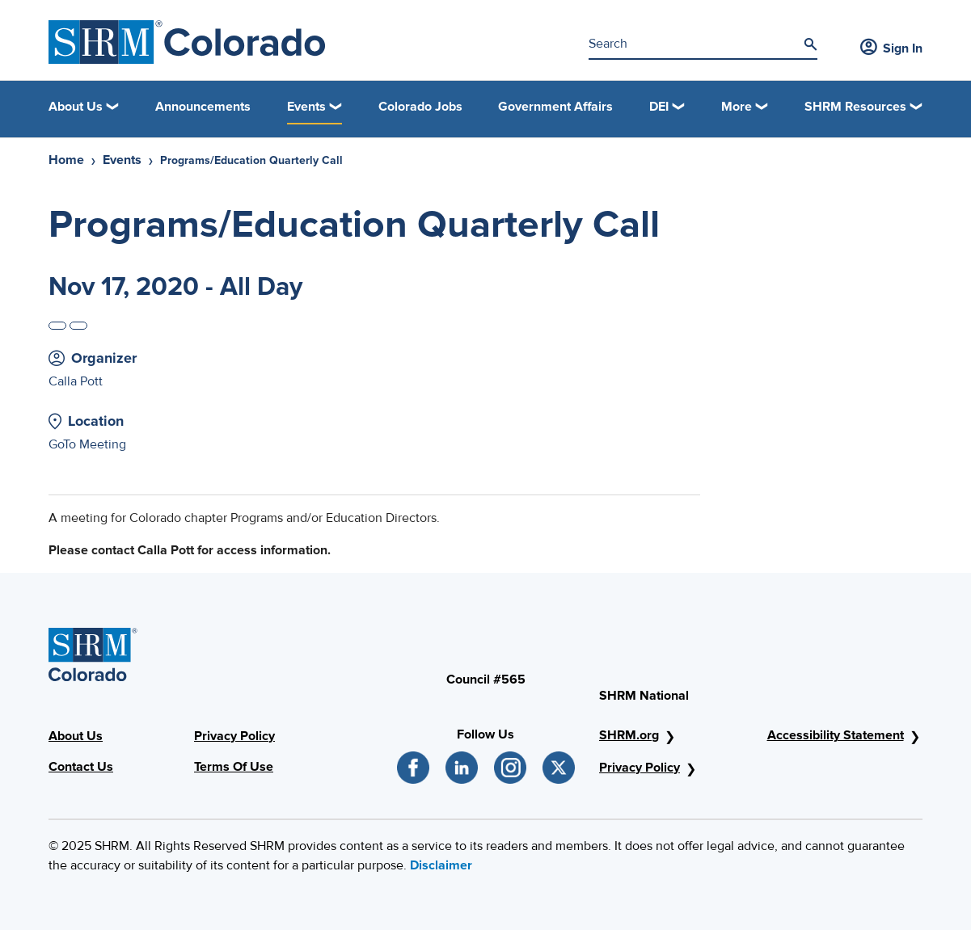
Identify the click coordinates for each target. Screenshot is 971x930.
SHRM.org (629, 735)
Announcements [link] (203, 107)
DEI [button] (659, 107)
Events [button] (306, 107)
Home (66, 160)
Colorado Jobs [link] (420, 107)
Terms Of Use (233, 767)
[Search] (810, 44)
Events (122, 160)
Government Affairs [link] (555, 107)
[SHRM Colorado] (187, 42)
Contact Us (81, 767)
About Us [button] (76, 107)
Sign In (891, 48)
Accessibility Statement (835, 735)
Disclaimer (441, 865)
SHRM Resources (855, 107)
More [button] (736, 107)
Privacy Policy (234, 736)
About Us (76, 736)
